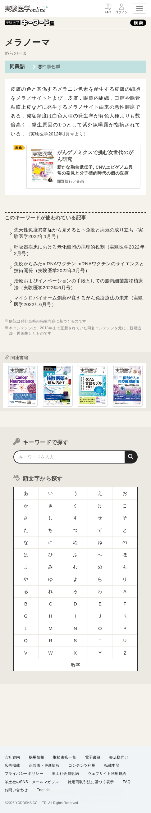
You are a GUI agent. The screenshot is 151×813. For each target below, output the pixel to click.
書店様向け (118, 757)
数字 (75, 640)
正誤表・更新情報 (44, 765)
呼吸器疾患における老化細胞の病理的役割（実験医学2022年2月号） (79, 250)
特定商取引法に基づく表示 (91, 781)
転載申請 (112, 765)
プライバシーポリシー (24, 773)
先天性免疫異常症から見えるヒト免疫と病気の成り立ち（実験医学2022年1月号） (78, 233)
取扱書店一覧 (64, 757)
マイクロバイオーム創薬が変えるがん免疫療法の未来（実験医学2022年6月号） (78, 302)
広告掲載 (12, 765)
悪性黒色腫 (49, 66)
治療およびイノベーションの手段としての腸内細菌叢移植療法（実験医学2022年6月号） (78, 284)
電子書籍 (93, 757)
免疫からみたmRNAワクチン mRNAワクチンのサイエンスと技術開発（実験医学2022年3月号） (79, 267)
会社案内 (12, 757)
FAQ (126, 781)
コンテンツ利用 (81, 765)
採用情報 (36, 757)
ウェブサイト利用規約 (107, 773)
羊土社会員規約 (65, 773)
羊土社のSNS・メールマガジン (32, 781)
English (43, 790)
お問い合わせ (16, 790)
